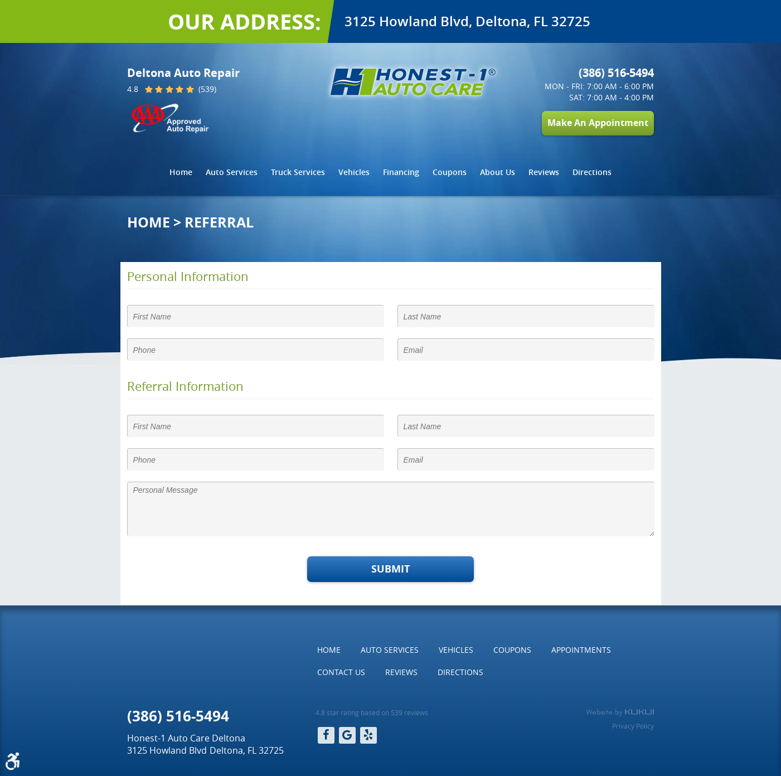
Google (347, 735)
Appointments (581, 649)
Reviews (543, 172)
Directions (592, 172)
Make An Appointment (597, 123)
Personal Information (188, 276)
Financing (401, 172)
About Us (497, 172)
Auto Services (232, 172)
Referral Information (185, 386)
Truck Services (298, 172)
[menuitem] (181, 172)
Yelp (368, 735)
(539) (206, 89)
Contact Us (341, 672)
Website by (620, 712)
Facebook (326, 735)
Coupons (450, 172)
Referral (219, 222)
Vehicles (354, 172)
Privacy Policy (633, 725)
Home (180, 172)
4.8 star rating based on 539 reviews (372, 712)
